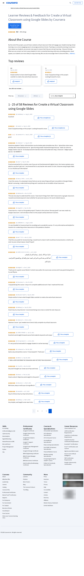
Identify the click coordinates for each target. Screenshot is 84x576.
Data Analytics (6, 436)
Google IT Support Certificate (28, 443)
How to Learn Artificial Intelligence (70, 454)
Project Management (7, 447)
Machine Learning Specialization (48, 455)
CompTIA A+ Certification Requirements (71, 436)
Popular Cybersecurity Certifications (70, 463)
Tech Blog (25, 490)
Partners (25, 479)
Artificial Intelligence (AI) (8, 431)
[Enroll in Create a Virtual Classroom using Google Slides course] (14, 25)
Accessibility (47, 490)
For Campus (5, 505)
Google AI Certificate (28, 431)
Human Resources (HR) (8, 441)
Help (45, 487)
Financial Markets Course (50, 452)
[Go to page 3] (46, 411)
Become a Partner (7, 508)
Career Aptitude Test (70, 428)
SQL (3, 452)
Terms (45, 482)
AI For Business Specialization (48, 434)
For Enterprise (6, 500)
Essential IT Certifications (71, 444)
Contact (46, 492)
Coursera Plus (6, 490)
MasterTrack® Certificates (9, 495)
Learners (25, 477)
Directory (46, 498)
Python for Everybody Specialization (49, 464)
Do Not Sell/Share (48, 505)
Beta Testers (26, 482)
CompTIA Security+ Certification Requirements (71, 440)
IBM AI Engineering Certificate (31, 454)
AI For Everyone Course (50, 438)
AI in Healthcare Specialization (48, 441)
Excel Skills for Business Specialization (50, 448)
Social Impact (5, 511)
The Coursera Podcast (29, 487)
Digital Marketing (6, 439)
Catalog (4, 487)
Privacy (46, 484)
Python (4, 449)
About (4, 477)
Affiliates (46, 500)
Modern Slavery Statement (51, 503)
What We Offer (6, 479)
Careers (4, 484)
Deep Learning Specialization (51, 445)
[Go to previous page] (34, 411)
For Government (6, 503)
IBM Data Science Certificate (30, 460)
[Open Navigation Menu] (3, 3)
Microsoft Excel (6, 444)
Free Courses (6, 513)
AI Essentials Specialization (51, 431)
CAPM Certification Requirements (69, 432)
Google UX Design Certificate (30, 451)
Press (45, 477)
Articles (46, 495)
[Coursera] (11, 2)
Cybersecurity (6, 434)
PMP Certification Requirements (68, 459)
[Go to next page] (50, 411)
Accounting (5, 428)
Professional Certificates (9, 492)
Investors (46, 479)
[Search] (70, 3)
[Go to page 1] (37, 411)
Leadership (5, 482)
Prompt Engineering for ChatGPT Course (50, 459)
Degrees (4, 498)
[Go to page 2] (42, 411)
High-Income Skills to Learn (71, 451)
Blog (24, 484)
